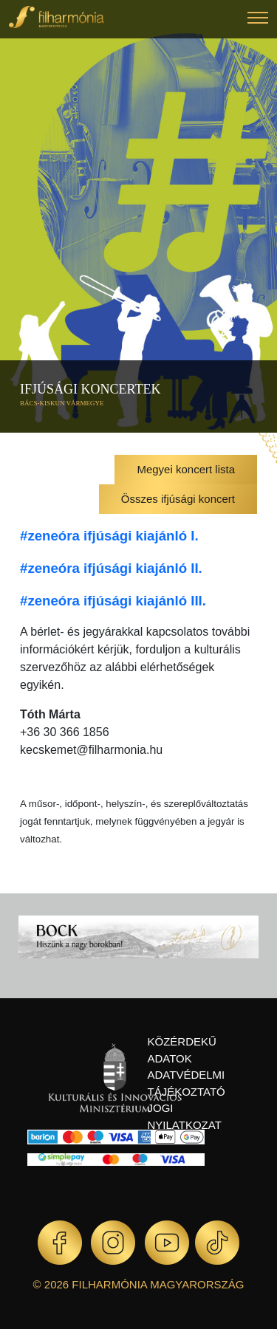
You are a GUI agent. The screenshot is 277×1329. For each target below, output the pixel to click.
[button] (257, 19)
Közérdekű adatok (182, 1050)
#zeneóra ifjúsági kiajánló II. (111, 568)
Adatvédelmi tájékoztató (186, 1083)
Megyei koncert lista (186, 469)
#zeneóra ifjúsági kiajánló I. (109, 535)
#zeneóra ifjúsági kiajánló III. (113, 600)
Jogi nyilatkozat (185, 1116)
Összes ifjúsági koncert (178, 498)
